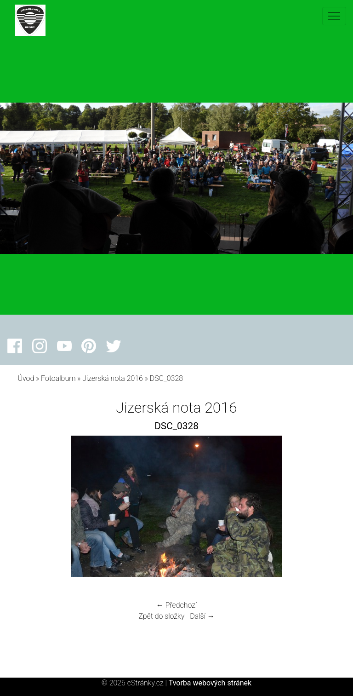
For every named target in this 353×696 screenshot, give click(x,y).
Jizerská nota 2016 (112, 378)
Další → (202, 616)
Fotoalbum (58, 378)
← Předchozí (176, 605)
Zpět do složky (161, 616)
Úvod (25, 378)
